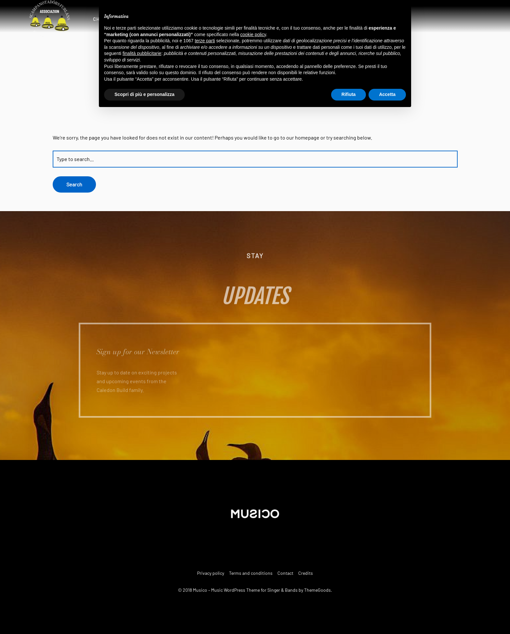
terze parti (205, 40)
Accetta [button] (387, 94)
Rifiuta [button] (349, 94)
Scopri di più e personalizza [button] (144, 94)
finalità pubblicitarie (142, 53)
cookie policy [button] (253, 34)
